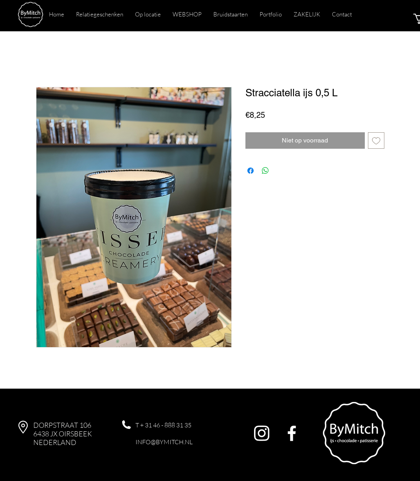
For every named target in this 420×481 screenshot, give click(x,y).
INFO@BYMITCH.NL (164, 442)
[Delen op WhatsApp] (265, 170)
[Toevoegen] (376, 140)
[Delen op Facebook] (250, 170)
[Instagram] (262, 433)
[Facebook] (292, 433)
